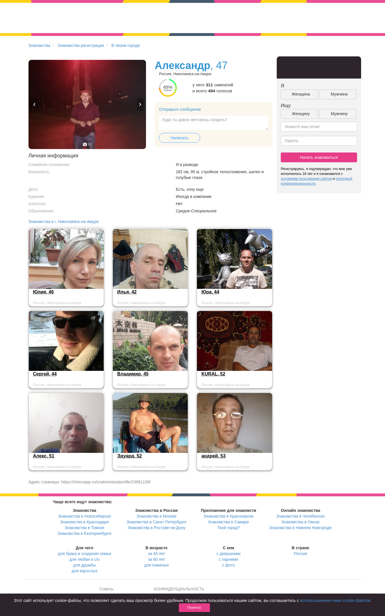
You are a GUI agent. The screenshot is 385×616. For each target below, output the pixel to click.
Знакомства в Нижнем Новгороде (300, 527)
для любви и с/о (84, 559)
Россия (300, 553)
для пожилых (156, 565)
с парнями (228, 559)
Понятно (194, 608)
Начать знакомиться (319, 157)
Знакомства (39, 45)
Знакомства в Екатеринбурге (84, 533)
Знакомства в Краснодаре (84, 522)
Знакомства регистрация (81, 45)
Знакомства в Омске (300, 522)
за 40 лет (156, 553)
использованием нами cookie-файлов (335, 600)
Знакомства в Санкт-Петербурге (156, 522)
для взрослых (84, 571)
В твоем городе (125, 45)
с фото (228, 565)
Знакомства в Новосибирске (84, 516)
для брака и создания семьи (84, 553)
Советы (106, 589)
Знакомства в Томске (84, 527)
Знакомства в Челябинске (300, 516)
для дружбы (84, 565)
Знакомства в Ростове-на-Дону (156, 527)
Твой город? (228, 527)
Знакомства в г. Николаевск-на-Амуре (64, 221)
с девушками (229, 553)
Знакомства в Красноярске (228, 516)
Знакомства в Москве (156, 516)
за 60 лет (156, 559)
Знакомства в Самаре (228, 522)
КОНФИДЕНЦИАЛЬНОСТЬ (179, 589)
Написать (179, 138)
